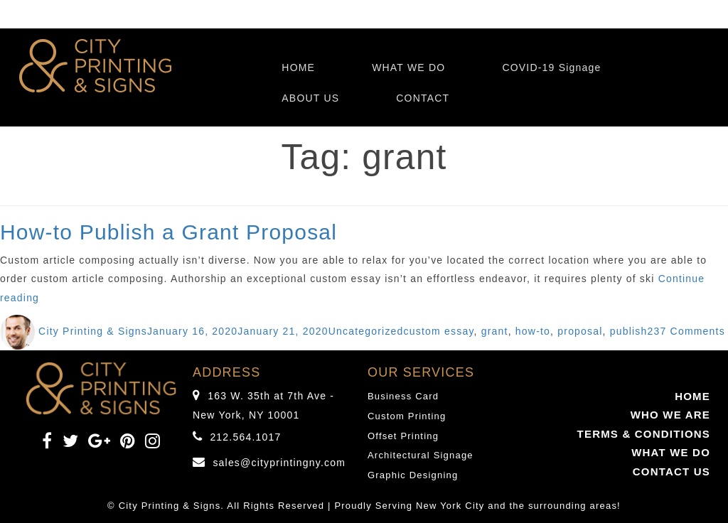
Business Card (403, 396)
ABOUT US (310, 98)
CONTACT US (671, 471)
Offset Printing (403, 436)
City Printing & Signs (92, 331)
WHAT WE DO (408, 67)
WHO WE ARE (670, 415)
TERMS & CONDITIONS (643, 434)
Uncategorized (366, 331)
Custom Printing (407, 416)
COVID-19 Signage (551, 67)
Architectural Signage (420, 455)
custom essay (439, 331)
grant (494, 331)
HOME (298, 67)
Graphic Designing (413, 475)
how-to (532, 331)
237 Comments (686, 331)
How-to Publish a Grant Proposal (168, 232)
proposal (579, 331)
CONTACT (422, 98)
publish (629, 331)
